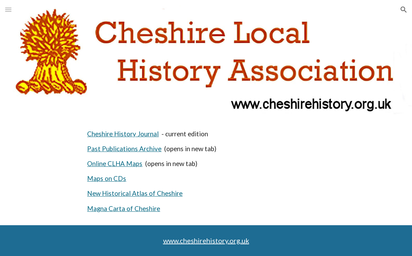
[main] (237, 171)
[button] (8, 9)
